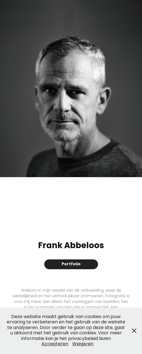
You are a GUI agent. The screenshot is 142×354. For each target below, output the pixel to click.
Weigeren (83, 344)
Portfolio (71, 264)
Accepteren (54, 344)
